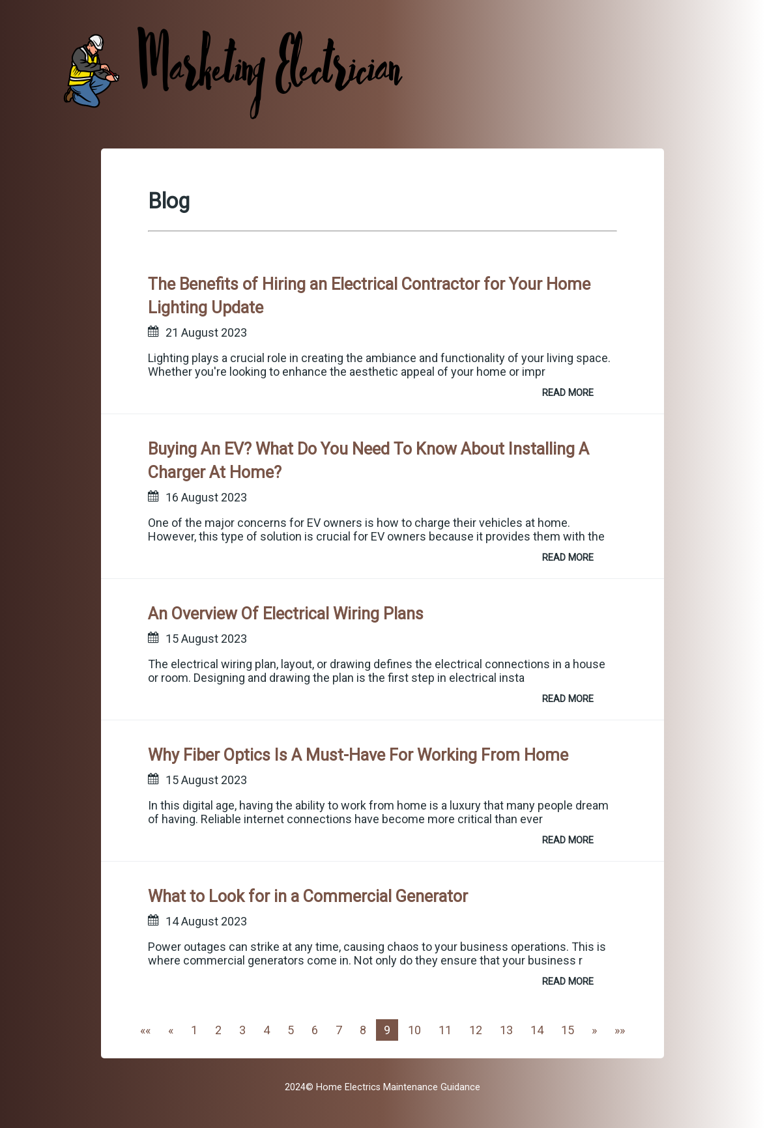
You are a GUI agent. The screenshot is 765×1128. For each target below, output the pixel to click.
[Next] (594, 1030)
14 (536, 1030)
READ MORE (568, 393)
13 (506, 1030)
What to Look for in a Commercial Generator (308, 896)
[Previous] (170, 1030)
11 (445, 1030)
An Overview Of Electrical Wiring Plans (286, 613)
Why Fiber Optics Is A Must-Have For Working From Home (358, 755)
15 (567, 1030)
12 (475, 1030)
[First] (145, 1030)
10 (414, 1030)
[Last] (620, 1030)
